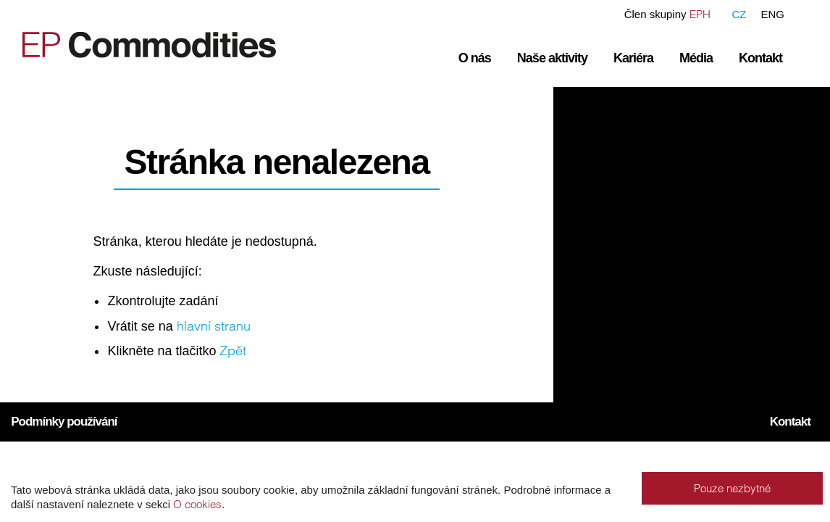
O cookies (197, 504)
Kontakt (760, 58)
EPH (699, 14)
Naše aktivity (552, 58)
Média (696, 58)
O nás (474, 58)
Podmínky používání (64, 421)
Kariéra (633, 58)
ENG (772, 14)
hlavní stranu (214, 326)
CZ (739, 14)
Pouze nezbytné (732, 488)
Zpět (232, 350)
